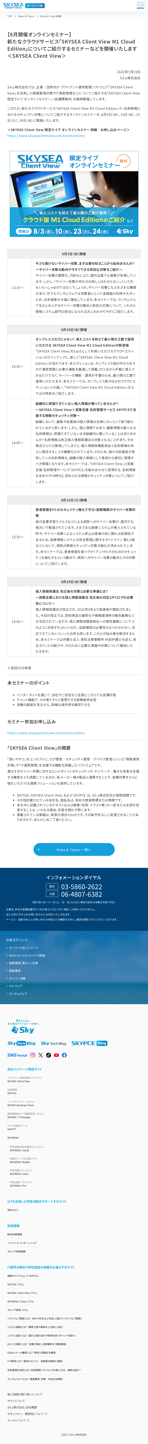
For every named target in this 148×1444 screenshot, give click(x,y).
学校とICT (12, 1210)
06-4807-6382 (81, 894)
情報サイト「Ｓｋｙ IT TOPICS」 (23, 1275)
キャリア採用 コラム (17, 1310)
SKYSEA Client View (73, 1079)
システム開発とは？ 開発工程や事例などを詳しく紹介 (35, 1327)
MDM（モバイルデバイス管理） (27, 955)
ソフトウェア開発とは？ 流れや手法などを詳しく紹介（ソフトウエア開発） (44, 1318)
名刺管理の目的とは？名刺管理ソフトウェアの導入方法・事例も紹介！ (44, 1370)
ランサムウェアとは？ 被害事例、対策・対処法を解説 (34, 1379)
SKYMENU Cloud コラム (20, 1301)
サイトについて (16, 1401)
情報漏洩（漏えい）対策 (23, 963)
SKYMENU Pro (75, 1183)
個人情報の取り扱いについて (25, 1394)
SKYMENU (13, 1137)
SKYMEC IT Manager (73, 1115)
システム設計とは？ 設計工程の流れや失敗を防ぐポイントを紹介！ (41, 1335)
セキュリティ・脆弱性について (27, 1414)
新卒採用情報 (14, 1234)
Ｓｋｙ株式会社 (78, 1434)
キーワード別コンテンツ (24, 948)
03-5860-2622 (81, 886)
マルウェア (15, 986)
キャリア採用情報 (16, 1251)
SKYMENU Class (75, 1172)
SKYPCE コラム (15, 1284)
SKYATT (73, 1127)
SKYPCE (73, 1091)
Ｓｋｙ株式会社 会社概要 (22, 1407)
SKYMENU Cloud (75, 1148)
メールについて (18, 1420)
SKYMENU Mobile (75, 1160)
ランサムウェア (18, 994)
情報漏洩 (15, 971)
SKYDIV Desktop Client (73, 1103)
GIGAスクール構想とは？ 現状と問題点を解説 (31, 1352)
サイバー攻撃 (17, 978)
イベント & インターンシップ (22, 1243)
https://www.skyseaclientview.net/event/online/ (46, 135)
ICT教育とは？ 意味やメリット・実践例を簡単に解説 (34, 1361)
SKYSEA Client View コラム (22, 1292)
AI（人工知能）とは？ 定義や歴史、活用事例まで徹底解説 (36, 1344)
